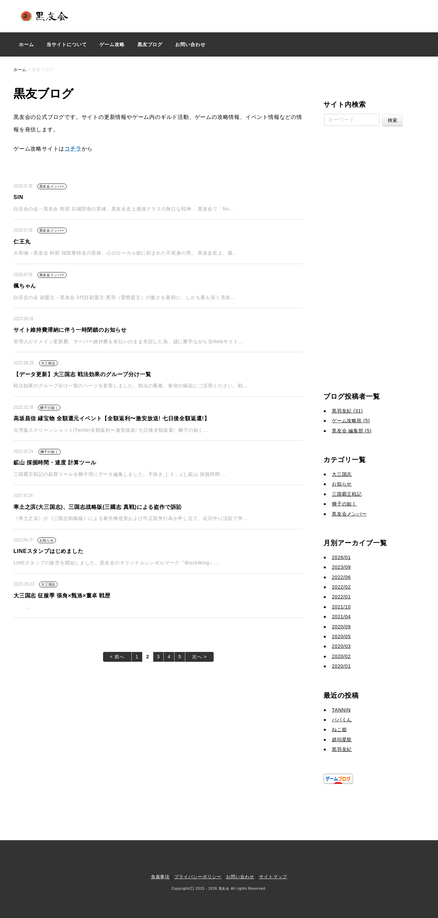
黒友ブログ (150, 44)
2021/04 (341, 616)
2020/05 (341, 636)
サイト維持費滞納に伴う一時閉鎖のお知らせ (70, 330)
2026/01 (341, 557)
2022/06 (341, 577)
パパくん (342, 719)
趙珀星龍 (342, 739)
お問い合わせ (190, 44)
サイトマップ (273, 876)
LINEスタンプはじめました (48, 551)
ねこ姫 (339, 729)
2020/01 (341, 666)
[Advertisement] (363, 257)
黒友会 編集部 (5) (352, 430)
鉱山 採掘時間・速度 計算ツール (54, 462)
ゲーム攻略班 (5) (351, 420)
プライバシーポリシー (197, 876)
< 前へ (117, 656)
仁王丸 (21, 241)
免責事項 (160, 876)
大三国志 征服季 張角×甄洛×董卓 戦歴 (62, 595)
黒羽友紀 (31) (347, 411)
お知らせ (46, 540)
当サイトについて (66, 44)
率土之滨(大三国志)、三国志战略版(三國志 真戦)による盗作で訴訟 (97, 507)
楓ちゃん (24, 286)
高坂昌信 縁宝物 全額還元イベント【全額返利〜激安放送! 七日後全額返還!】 (111, 418)
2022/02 (341, 587)
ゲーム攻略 (112, 44)
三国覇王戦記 (347, 494)
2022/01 (341, 596)
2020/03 (341, 646)
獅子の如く (49, 407)
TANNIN (341, 710)
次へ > (199, 656)
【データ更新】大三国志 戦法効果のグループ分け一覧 (82, 374)
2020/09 (341, 626)
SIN (18, 197)
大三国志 (48, 363)
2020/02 (341, 656)
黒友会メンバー (52, 186)
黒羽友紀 (342, 749)
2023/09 (341, 567)
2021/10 (341, 607)
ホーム (26, 44)
